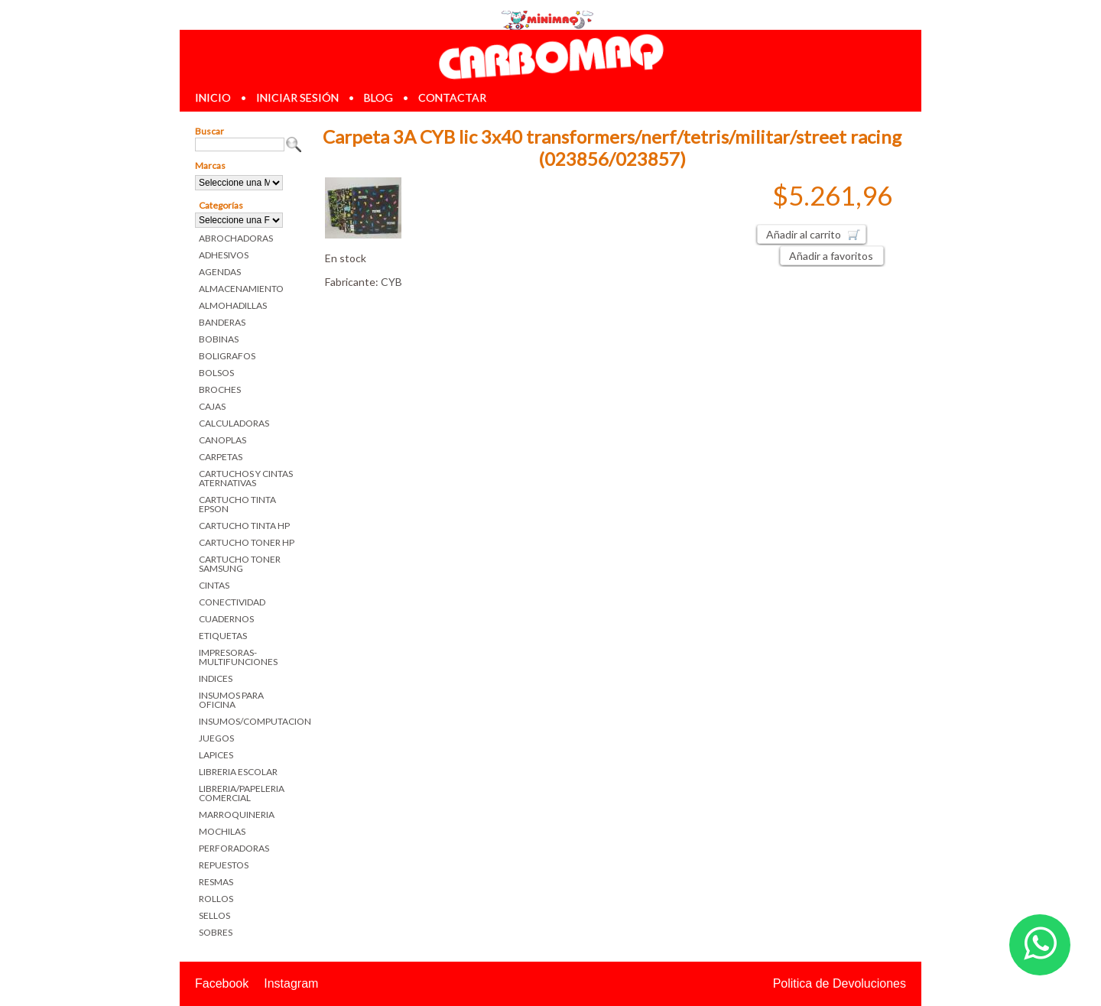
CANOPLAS (222, 440)
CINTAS (214, 585)
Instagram (291, 983)
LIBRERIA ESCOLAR (238, 771)
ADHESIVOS (223, 255)
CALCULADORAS (234, 423)
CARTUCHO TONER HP (246, 542)
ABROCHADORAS (236, 238)
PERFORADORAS (234, 848)
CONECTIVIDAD (232, 602)
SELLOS (214, 915)
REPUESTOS (223, 865)
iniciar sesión (297, 97)
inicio (213, 97)
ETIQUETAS (223, 635)
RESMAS (216, 882)
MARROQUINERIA (236, 814)
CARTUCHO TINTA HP (244, 525)
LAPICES (216, 755)
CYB (391, 281)
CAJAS (212, 406)
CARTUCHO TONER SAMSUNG (240, 563)
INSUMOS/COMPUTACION (250, 721)
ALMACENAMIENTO (241, 288)
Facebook (221, 983)
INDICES (215, 678)
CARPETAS (220, 456)
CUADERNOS (226, 619)
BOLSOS (216, 372)
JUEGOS (216, 738)
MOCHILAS (222, 831)
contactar (452, 97)
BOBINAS (219, 339)
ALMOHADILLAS (233, 305)
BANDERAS (222, 322)
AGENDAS (220, 271)
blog (378, 97)
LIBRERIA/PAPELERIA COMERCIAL (241, 793)
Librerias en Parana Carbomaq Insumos (550, 56)
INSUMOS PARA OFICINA (231, 700)
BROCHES (220, 389)
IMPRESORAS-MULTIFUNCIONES (238, 657)
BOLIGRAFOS (227, 356)
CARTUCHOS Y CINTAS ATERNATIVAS (246, 478)
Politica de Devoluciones (839, 983)
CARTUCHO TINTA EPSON (237, 504)
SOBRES (215, 932)
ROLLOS (216, 898)
